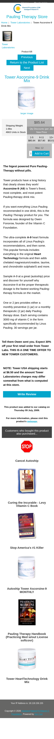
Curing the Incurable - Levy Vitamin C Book (27, 504)
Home (25, 3)
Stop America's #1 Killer (27, 547)
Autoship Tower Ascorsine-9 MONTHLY (27, 590)
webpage (32, 421)
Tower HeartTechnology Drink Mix (27, 680)
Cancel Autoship (27, 460)
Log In (44, 7)
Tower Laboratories (20, 22)
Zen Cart (39, 714)
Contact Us (41, 3)
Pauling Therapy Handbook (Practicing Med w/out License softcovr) (27, 637)
